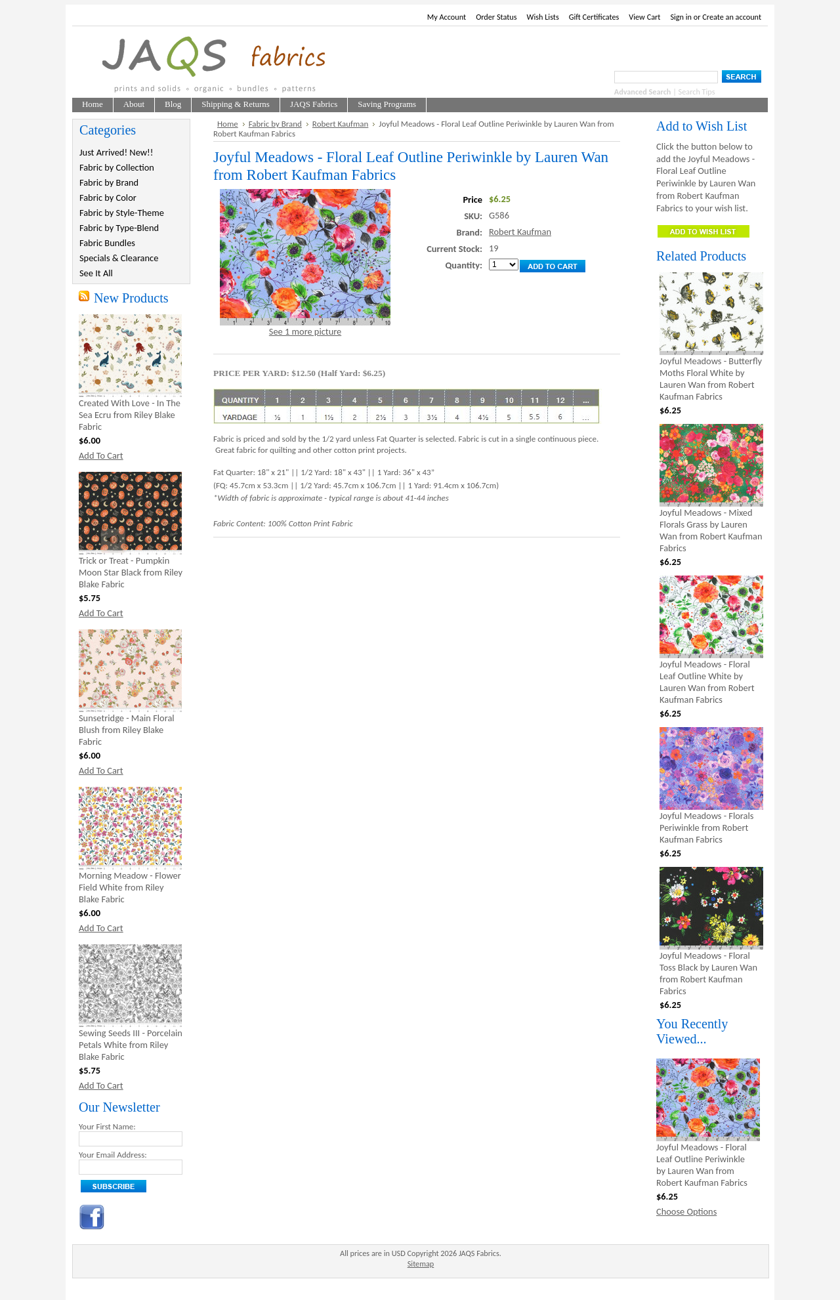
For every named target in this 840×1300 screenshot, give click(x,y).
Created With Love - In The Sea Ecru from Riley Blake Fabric (129, 414)
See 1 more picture (305, 331)
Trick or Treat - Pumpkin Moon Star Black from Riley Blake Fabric (130, 572)
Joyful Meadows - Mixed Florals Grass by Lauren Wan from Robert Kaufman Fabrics (711, 530)
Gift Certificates (594, 17)
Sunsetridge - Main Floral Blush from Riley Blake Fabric (127, 729)
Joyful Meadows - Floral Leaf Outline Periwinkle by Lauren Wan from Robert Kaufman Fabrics (701, 1164)
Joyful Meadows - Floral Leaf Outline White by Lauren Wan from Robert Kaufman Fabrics (707, 681)
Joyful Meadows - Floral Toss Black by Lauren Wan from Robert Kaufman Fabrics (708, 973)
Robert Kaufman (340, 124)
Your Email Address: (113, 1155)
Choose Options (686, 1211)
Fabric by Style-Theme (121, 213)
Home (227, 124)
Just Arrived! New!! (116, 152)
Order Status (496, 17)
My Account (446, 17)
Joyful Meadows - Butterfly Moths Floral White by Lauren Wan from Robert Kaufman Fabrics (711, 378)
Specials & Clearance (118, 258)
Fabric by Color (107, 197)
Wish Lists (543, 17)
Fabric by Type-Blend (119, 228)
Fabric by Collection (116, 167)
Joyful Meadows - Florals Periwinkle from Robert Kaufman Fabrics (706, 827)
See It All (96, 273)
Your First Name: (107, 1126)
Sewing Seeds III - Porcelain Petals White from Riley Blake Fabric (130, 1044)
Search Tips (697, 91)
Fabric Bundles (107, 243)
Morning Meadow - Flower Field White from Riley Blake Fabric (130, 887)
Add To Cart (101, 455)
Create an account (731, 17)
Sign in (681, 17)
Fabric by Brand (108, 182)
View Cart (644, 17)
